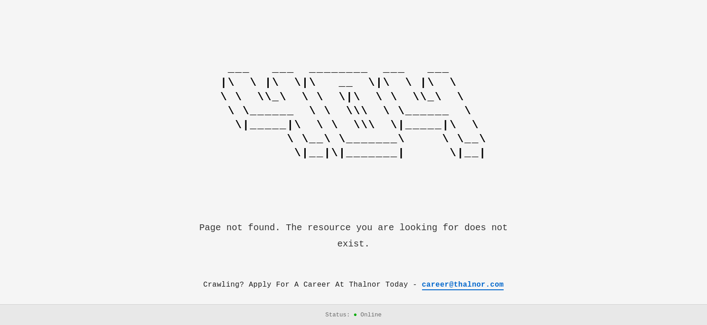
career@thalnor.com (463, 285)
